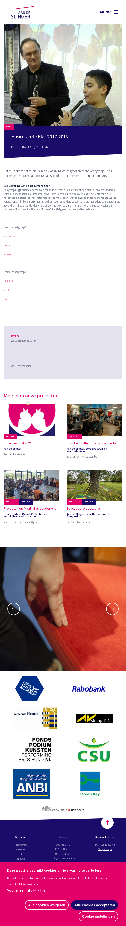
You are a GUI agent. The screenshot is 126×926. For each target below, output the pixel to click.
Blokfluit (8, 280)
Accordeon (9, 235)
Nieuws (21, 859)
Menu (109, 11)
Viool (6, 289)
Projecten (21, 850)
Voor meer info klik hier (27, 890)
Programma (21, 845)
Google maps (105, 850)
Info (21, 854)
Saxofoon (8, 253)
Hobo (6, 298)
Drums (7, 244)
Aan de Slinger (27, 11)
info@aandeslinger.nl (63, 859)
